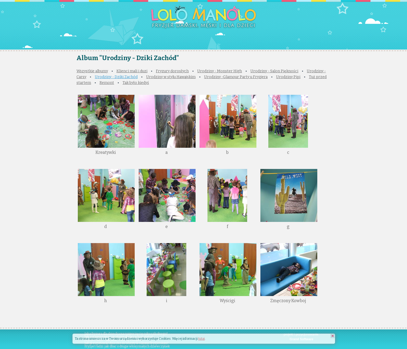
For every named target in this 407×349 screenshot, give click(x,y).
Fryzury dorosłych (172, 71)
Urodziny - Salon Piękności (274, 71)
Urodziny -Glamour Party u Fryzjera (236, 77)
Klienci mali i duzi (131, 71)
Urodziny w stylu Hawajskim (171, 77)
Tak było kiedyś (136, 82)
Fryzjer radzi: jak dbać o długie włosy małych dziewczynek (127, 346)
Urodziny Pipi (288, 77)
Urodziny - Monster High (219, 71)
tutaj (201, 339)
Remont (107, 82)
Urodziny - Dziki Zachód (116, 77)
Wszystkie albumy (92, 71)
